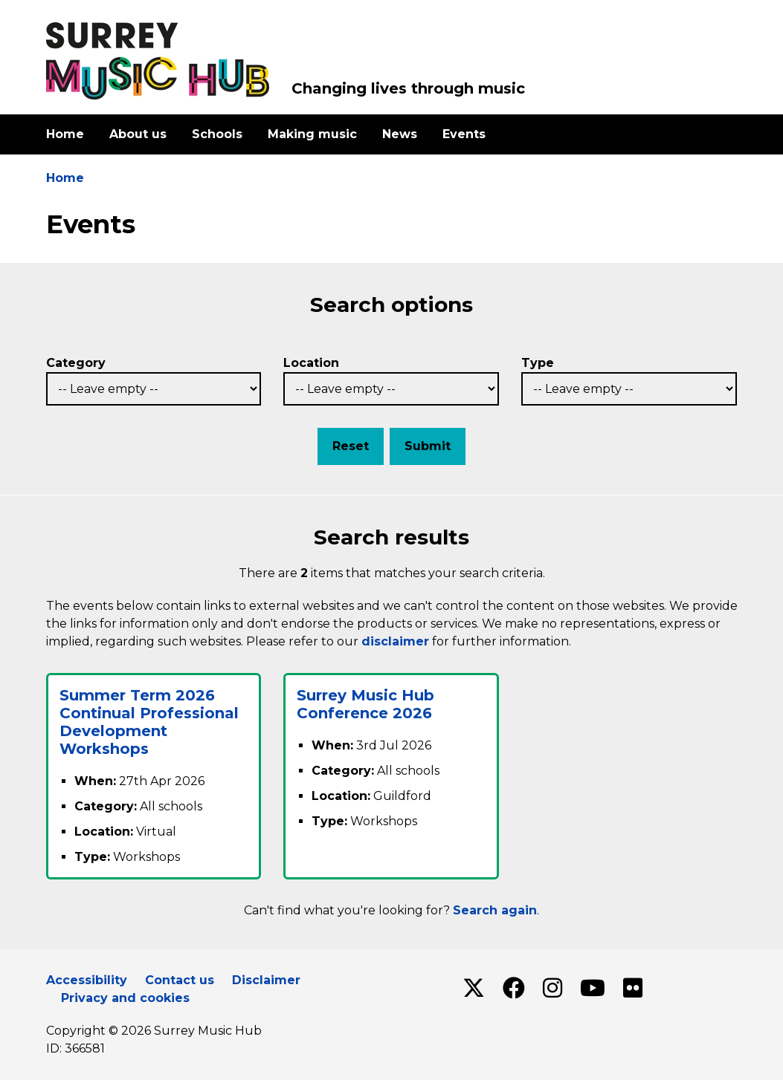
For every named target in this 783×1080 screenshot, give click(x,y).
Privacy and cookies (125, 998)
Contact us (179, 980)
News (399, 134)
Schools (217, 134)
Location (311, 363)
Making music (312, 134)
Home (65, 134)
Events (464, 134)
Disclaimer (266, 980)
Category (76, 363)
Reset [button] (350, 446)
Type (537, 363)
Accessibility (86, 980)
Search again (495, 910)
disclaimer (395, 641)
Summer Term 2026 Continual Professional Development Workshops (149, 722)
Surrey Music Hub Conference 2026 (365, 704)
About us (138, 134)
